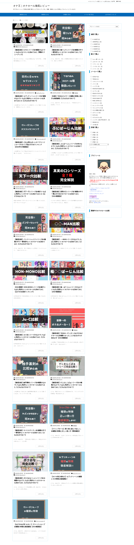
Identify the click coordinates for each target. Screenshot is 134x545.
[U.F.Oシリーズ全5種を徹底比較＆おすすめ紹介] (30, 33)
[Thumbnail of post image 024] (67, 318)
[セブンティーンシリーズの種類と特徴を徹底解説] (67, 462)
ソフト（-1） (97, 64)
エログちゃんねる (94, 198)
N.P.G (95, 115)
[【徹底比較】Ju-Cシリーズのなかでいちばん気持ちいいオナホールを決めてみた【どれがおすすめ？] (30, 318)
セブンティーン (40, 93)
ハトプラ (96, 86)
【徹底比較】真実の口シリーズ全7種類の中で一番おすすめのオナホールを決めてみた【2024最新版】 (67, 194)
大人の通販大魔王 (98, 110)
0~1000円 (96, 39)
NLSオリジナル (98, 96)
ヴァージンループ (41, 139)
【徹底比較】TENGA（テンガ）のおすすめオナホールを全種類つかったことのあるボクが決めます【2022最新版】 (67, 335)
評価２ (95, 135)
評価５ (95, 142)
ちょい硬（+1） (98, 59)
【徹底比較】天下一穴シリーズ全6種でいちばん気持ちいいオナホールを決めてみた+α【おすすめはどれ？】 (30, 194)
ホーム (16, 20)
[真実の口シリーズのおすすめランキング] (67, 175)
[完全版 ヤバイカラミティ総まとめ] (30, 414)
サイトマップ (92, 1)
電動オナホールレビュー (21, 46)
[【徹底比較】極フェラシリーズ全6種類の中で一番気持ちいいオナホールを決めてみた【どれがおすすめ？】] (67, 33)
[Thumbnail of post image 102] (67, 127)
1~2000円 (96, 44)
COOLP (96, 77)
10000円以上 (97, 42)
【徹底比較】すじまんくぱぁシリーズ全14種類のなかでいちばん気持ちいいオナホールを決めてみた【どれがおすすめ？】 (66, 385)
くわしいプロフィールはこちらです (100, 188)
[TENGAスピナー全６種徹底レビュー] (67, 81)
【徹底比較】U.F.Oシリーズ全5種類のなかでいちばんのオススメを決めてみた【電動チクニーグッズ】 (29, 52)
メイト (95, 84)
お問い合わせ (107, 1)
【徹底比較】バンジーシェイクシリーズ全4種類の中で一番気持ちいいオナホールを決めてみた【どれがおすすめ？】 (30, 242)
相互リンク (100, 1)
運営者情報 (93, 189)
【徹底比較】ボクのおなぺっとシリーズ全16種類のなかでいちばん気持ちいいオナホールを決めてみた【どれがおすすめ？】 (29, 480)
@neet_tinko (97, 202)
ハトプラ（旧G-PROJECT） (101, 120)
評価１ (95, 132)
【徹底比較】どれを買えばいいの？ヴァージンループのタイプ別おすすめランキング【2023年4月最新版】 (29, 144)
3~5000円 (96, 49)
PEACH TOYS (97, 93)
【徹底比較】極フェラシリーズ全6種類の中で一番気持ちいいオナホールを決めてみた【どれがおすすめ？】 (67, 52)
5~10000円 (96, 51)
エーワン (96, 91)
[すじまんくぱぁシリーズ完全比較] (67, 366)
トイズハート (97, 103)
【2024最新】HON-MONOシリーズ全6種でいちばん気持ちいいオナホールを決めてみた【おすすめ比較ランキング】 (30, 289)
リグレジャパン (98, 81)
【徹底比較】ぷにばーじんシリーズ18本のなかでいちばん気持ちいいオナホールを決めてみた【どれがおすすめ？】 (66, 146)
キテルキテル (97, 117)
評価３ (95, 137)
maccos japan (97, 98)
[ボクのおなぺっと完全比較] (30, 462)
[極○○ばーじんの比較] (67, 271)
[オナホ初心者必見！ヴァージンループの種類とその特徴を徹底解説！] (30, 509)
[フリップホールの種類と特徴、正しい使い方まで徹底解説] (67, 414)
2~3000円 (96, 46)
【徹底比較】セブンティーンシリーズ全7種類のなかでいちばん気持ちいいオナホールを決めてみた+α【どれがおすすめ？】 (30, 98)
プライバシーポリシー (96, 191)
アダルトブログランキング (96, 193)
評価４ (95, 139)
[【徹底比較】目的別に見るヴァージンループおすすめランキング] (30, 127)
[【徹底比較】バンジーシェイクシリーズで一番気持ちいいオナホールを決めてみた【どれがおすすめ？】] (30, 223)
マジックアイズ (98, 108)
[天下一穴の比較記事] (30, 175)
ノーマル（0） (97, 66)
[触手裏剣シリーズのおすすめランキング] (30, 366)
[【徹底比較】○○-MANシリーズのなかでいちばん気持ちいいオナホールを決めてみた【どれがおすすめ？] (67, 223)
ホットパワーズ (98, 105)
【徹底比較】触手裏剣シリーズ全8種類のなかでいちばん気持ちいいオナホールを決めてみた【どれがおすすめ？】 (30, 385)
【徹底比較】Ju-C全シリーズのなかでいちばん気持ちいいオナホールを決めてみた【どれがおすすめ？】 (29, 337)
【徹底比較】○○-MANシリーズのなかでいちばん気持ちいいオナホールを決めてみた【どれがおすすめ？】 (66, 242)
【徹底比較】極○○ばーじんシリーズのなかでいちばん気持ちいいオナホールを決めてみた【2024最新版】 (66, 289)
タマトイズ (96, 112)
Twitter (93, 201)
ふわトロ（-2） (98, 61)
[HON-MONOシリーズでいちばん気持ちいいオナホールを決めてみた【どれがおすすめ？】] (30, 271)
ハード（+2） (97, 69)
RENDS (96, 122)
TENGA (76, 93)
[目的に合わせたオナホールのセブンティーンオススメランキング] (30, 81)
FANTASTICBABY (98, 88)
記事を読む (41, 65)
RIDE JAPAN (97, 100)
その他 (95, 124)
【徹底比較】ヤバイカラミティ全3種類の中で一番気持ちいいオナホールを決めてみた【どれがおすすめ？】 (30, 433)
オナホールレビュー (57, 46)
